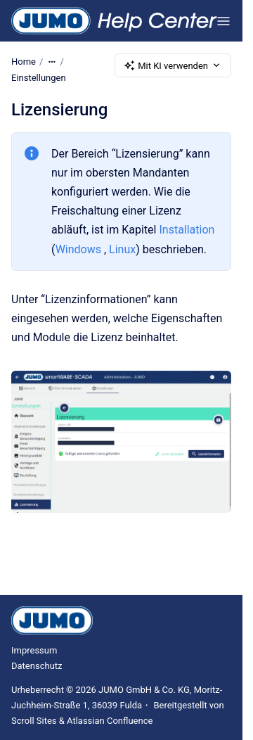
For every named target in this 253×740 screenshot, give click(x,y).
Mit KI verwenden (173, 65)
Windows (78, 248)
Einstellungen (38, 77)
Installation (186, 229)
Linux (122, 248)
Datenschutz (36, 666)
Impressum (34, 650)
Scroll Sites (34, 720)
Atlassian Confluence (110, 720)
